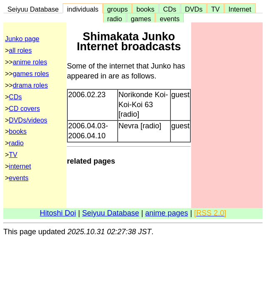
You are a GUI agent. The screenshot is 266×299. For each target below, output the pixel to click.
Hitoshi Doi (58, 213)
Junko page (22, 38)
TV (215, 9)
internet (20, 166)
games (141, 18)
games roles (31, 73)
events (169, 18)
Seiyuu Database (33, 9)
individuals (82, 9)
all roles (20, 50)
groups (117, 9)
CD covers (24, 108)
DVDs (193, 9)
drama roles (30, 85)
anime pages (166, 213)
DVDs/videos (28, 120)
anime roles (30, 62)
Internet (240, 9)
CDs (170, 9)
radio (114, 18)
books (145, 9)
